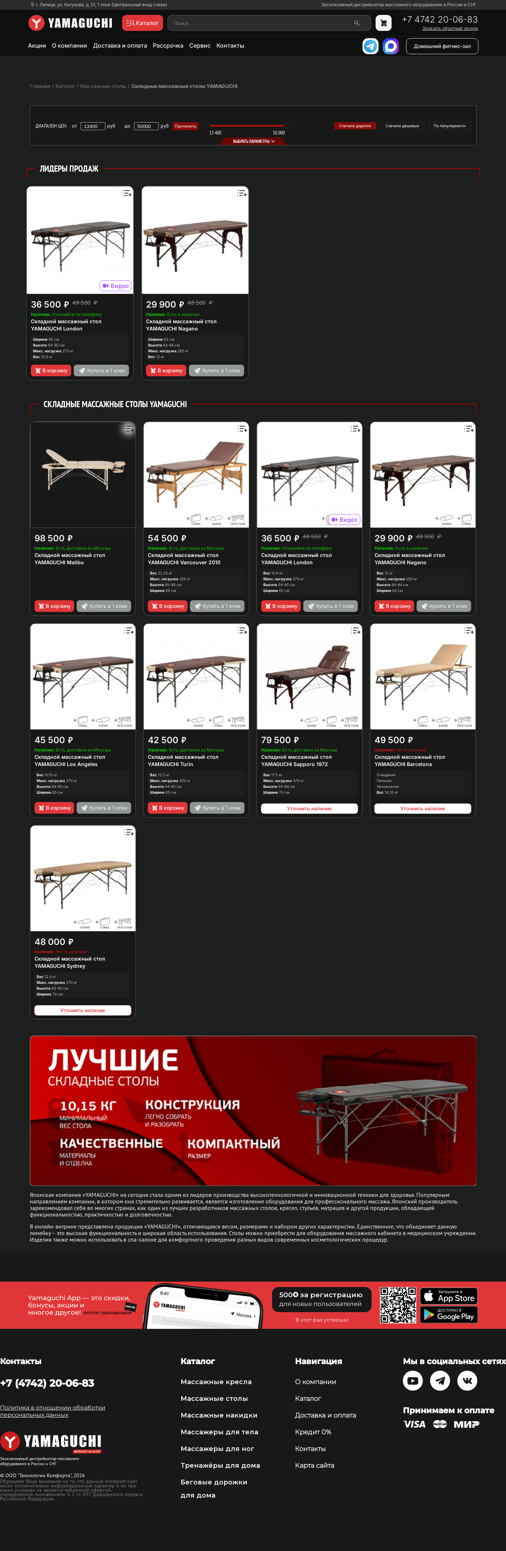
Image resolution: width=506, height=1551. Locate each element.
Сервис (200, 45)
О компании (69, 45)
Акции (37, 45)
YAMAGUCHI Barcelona (403, 764)
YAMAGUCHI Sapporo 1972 (294, 764)
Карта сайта (314, 1466)
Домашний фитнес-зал (442, 46)
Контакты (230, 45)
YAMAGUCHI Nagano (172, 328)
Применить (185, 126)
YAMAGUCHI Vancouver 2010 (184, 562)
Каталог (308, 1399)
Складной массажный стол (66, 321)
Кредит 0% (313, 1432)
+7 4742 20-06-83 (440, 19)
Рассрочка (168, 45)
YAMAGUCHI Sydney (60, 966)
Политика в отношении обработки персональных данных (52, 1411)
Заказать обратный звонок (450, 28)
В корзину (51, 370)
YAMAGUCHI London (56, 328)
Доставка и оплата (120, 45)
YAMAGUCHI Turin (170, 764)
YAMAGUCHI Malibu (59, 562)
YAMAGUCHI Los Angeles (66, 764)
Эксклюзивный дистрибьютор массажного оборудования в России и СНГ (399, 4)
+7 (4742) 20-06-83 (47, 1383)
